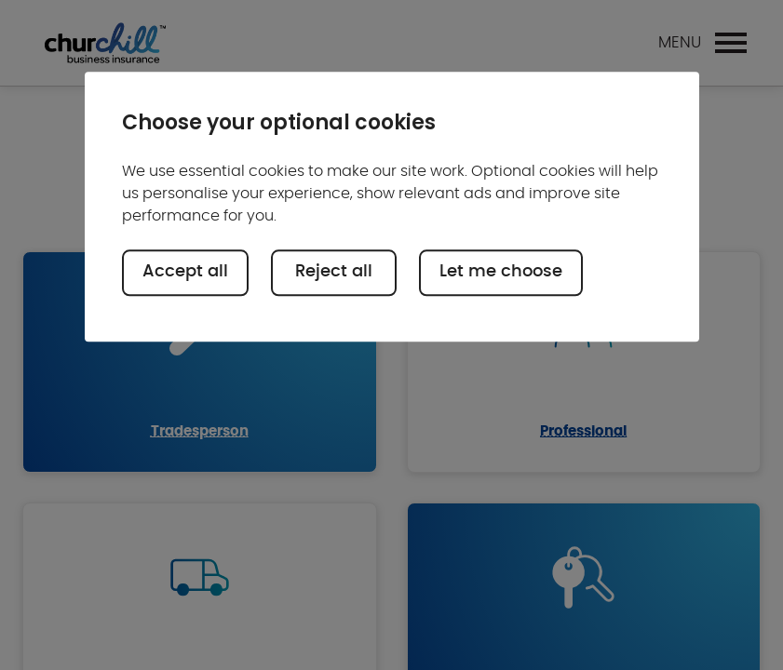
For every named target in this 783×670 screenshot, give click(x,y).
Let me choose (500, 272)
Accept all (185, 272)
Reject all (333, 272)
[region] (392, 207)
